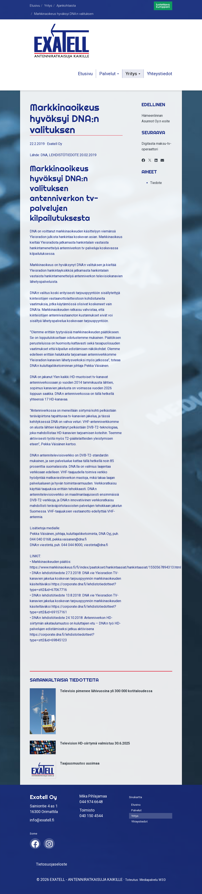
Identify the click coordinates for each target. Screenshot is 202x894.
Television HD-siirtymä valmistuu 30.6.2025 (95, 743)
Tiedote (156, 183)
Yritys (48, 6)
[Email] (162, 160)
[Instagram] (49, 843)
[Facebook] (143, 160)
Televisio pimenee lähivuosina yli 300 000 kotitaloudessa (106, 691)
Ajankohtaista (66, 6)
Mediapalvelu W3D (152, 880)
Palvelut (109, 73)
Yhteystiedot (159, 73)
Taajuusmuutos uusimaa (79, 763)
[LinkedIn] (156, 160)
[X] (150, 160)
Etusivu (35, 6)
